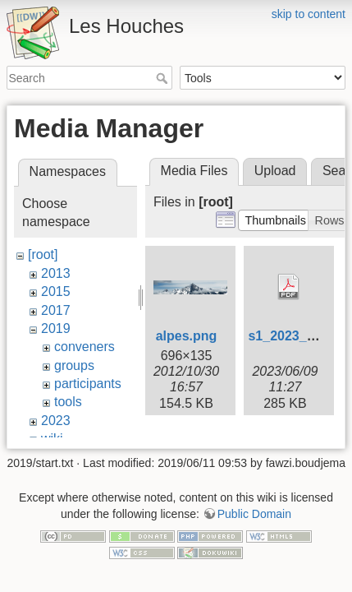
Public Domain (254, 490)
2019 (56, 328)
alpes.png (186, 336)
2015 (56, 291)
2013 (56, 273)
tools (68, 402)
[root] (42, 254)
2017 (56, 310)
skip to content (308, 14)
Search (163, 78)
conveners (84, 347)
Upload (275, 171)
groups (74, 365)
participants (87, 384)
